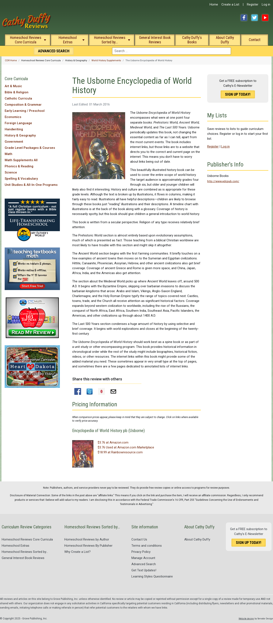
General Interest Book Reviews (155, 40)
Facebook (244, 17)
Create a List (230, 4)
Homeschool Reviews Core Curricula (25, 40)
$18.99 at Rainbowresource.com (120, 452)
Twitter (254, 17)
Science (11, 172)
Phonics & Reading (19, 166)
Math (8, 154)
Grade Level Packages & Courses (30, 148)
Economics (13, 117)
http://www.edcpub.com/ (223, 181)
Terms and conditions (146, 546)
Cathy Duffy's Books (192, 40)
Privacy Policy (141, 552)
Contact (254, 40)
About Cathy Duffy (225, 40)
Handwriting (14, 129)
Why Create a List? (77, 552)
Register (252, 4)
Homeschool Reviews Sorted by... (109, 40)
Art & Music (13, 86)
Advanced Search (143, 564)
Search (53, 51)
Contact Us (139, 539)
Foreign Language (18, 123)
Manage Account (143, 558)
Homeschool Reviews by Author (86, 539)
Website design (246, 618)
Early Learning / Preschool (25, 111)
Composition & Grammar (23, 105)
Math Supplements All (21, 160)
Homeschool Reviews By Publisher (88, 546)
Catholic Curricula (18, 98)
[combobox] (171, 51)
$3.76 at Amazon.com (113, 442)
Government (14, 142)
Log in (266, 4)
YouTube (265, 17)
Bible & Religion (16, 92)
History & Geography (20, 135)
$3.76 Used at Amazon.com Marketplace (126, 447)
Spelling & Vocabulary (21, 179)
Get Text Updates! (143, 570)
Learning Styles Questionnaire (152, 576)
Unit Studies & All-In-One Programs (31, 185)
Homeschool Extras (68, 40)
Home (214, 4)
